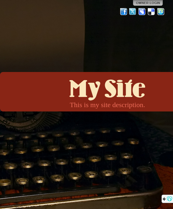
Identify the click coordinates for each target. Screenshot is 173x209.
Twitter (133, 12)
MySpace (142, 12)
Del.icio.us (151, 12)
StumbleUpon (161, 12)
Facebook (124, 12)
